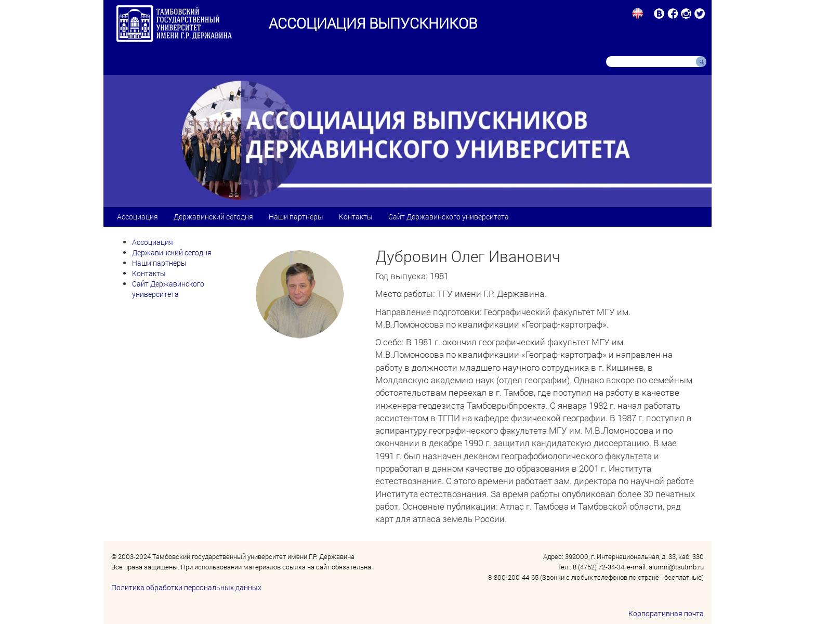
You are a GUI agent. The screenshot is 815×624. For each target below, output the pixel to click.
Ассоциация (152, 242)
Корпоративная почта (666, 613)
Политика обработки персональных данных (186, 587)
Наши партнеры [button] (296, 217)
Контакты (356, 217)
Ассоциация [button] (137, 217)
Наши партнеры (159, 263)
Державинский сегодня (213, 217)
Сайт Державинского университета (448, 217)
